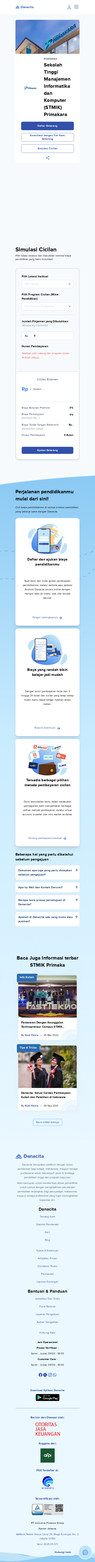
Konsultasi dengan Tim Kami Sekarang (47, 137)
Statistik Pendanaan (47, 1224)
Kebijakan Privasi (47, 1258)
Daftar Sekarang (47, 125)
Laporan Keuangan (47, 1281)
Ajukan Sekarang (47, 450)
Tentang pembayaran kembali (47, 838)
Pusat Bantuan (47, 1306)
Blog (47, 1239)
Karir (47, 1232)
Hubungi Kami (47, 1332)
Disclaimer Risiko (47, 1266)
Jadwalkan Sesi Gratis (47, 1298)
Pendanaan (47, 1273)
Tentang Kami (47, 1216)
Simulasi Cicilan (48, 148)
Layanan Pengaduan (47, 1314)
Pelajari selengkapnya (47, 617)
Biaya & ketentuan (47, 727)
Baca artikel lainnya (47, 1122)
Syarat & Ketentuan (47, 1250)
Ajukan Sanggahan (47, 1322)
